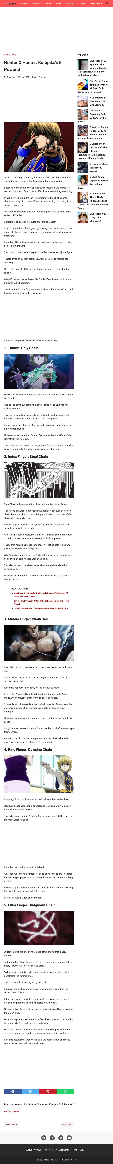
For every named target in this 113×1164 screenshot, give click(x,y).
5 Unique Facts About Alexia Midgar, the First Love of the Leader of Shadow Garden (93, 200)
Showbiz (71, 3)
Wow (83, 3)
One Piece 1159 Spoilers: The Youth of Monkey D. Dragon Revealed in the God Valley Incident (93, 68)
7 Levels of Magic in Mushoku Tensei (99, 168)
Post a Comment (40, 77)
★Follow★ (96, 3)
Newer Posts (11, 1124)
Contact (37, 1150)
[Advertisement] (56, 30)
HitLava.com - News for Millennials (63, 1160)
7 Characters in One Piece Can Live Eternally (98, 101)
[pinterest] (48, 1091)
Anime (24, 3)
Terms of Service (79, 1150)
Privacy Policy (50, 1150)
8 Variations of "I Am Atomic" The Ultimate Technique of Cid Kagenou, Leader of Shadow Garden (92, 151)
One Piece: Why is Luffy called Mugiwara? (99, 217)
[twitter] (30, 1091)
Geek (58, 3)
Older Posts (66, 1124)
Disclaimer (64, 1150)
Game (49, 3)
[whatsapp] (65, 1091)
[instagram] (52, 1138)
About (29, 1150)
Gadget (36, 3)
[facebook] (13, 1091)
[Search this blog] (107, 3)
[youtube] (69, 1138)
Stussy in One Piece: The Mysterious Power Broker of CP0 (41, 608)
